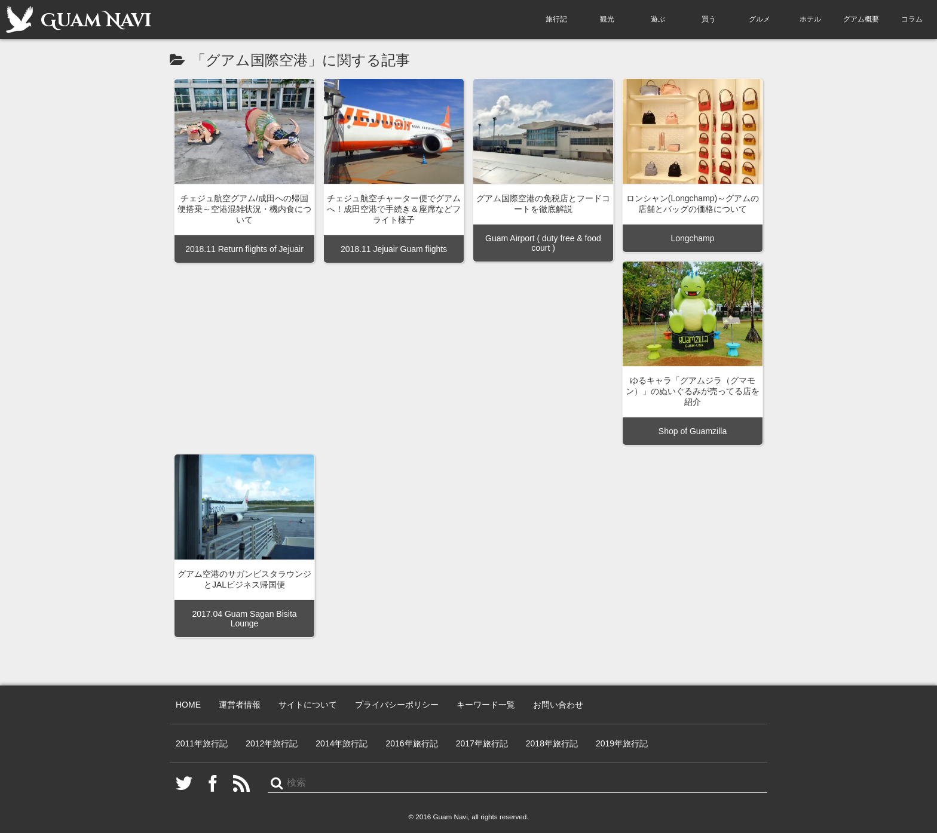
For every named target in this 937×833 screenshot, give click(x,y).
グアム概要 (861, 19)
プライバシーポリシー (397, 704)
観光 (607, 19)
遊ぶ (658, 19)
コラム (912, 19)
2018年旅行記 (552, 743)
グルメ (759, 19)
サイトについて (307, 704)
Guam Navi (78, 19)
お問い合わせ (558, 704)
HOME (188, 704)
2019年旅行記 (622, 743)
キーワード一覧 (486, 704)
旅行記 (556, 19)
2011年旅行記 (202, 743)
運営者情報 (240, 704)
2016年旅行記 (411, 743)
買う (709, 19)
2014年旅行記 (342, 743)
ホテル (810, 19)
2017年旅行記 (482, 743)
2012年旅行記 (272, 743)
